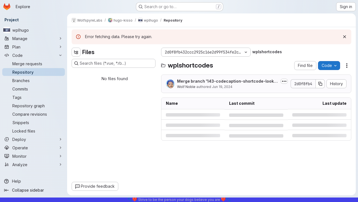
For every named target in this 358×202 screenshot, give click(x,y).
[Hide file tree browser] (76, 52)
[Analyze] (33, 164)
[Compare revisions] (33, 114)
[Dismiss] (344, 36)
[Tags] (33, 97)
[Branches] (33, 80)
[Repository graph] (33, 106)
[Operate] (33, 148)
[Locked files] (33, 131)
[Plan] (33, 47)
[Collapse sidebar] (33, 190)
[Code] (33, 55)
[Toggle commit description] (284, 81)
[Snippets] (33, 122)
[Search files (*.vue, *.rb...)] (114, 63)
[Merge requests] (33, 64)
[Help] (33, 181)
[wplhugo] (33, 30)
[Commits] (33, 89)
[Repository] (33, 72)
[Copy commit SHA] (320, 83)
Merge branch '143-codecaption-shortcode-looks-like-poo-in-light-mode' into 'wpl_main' (227, 81)
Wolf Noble (186, 87)
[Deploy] (33, 139)
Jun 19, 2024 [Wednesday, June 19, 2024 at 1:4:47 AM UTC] (222, 87)
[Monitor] (33, 156)
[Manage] (33, 38)
